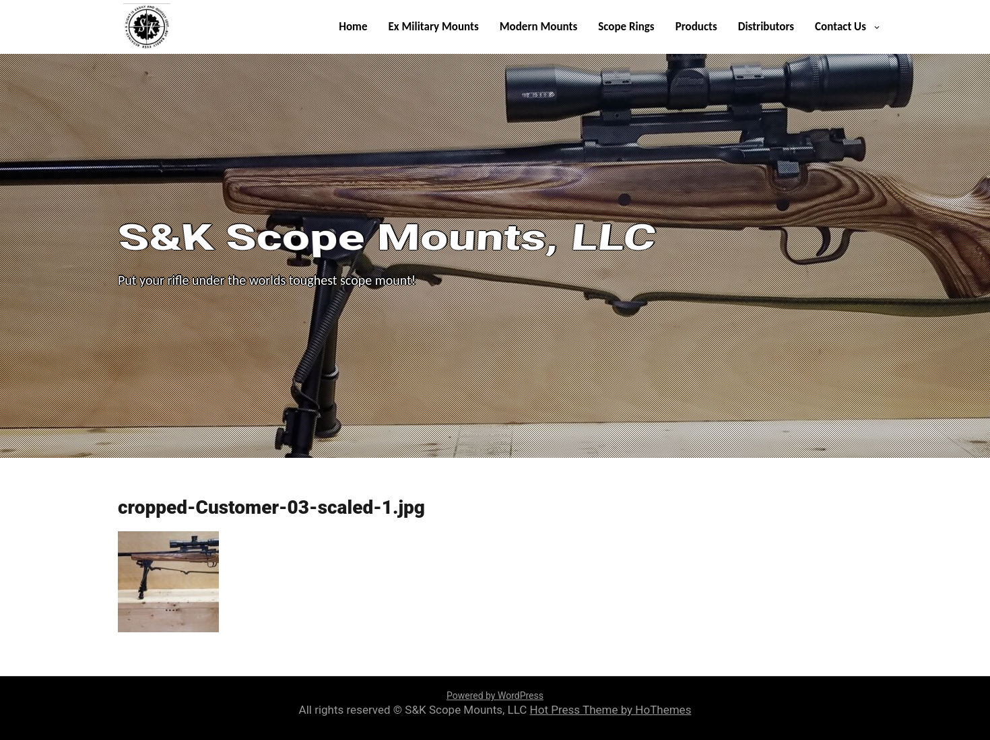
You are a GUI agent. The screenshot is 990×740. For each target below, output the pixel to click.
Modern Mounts (538, 27)
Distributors (766, 27)
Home (353, 27)
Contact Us (840, 27)
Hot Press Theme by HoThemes (611, 709)
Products (696, 27)
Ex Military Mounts (434, 27)
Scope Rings (626, 27)
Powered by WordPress (495, 695)
